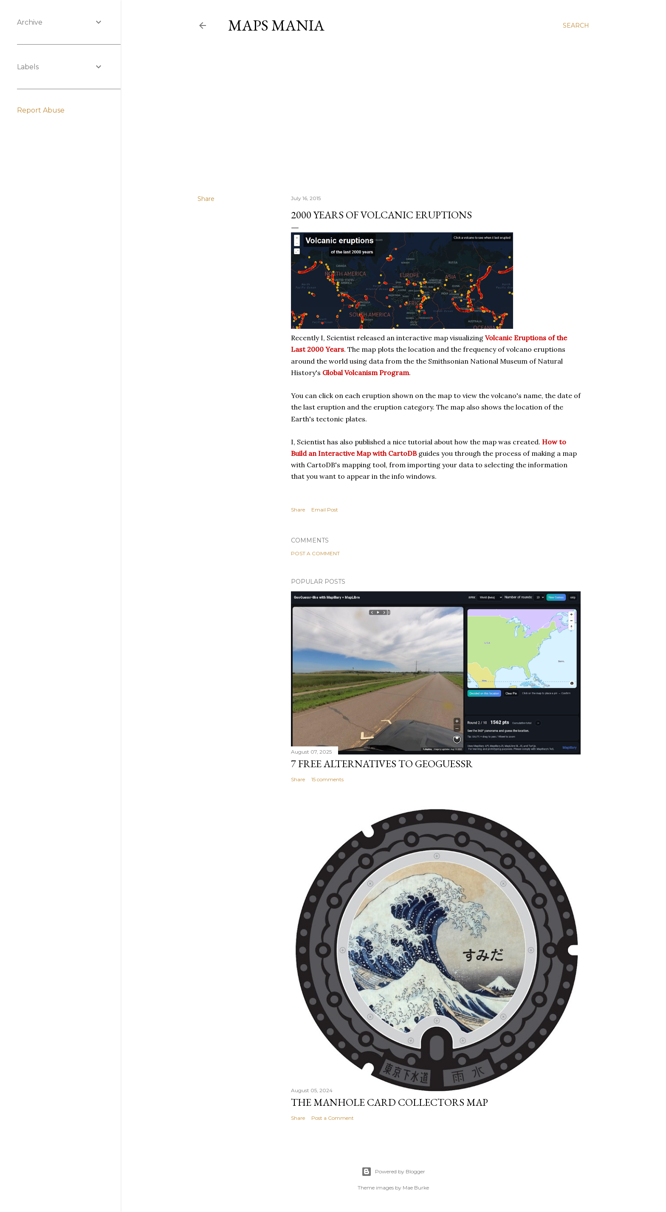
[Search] (576, 25)
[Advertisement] (393, 114)
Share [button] (206, 199)
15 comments (327, 779)
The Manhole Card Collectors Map (389, 1102)
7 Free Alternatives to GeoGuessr (382, 763)
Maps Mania (276, 25)
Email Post (324, 509)
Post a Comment (315, 553)
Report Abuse (41, 110)
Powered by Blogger (393, 1172)
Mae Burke (416, 1187)
